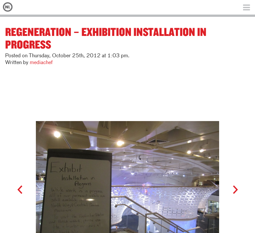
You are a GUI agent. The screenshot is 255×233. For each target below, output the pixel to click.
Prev (23, 190)
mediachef (41, 62)
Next (232, 190)
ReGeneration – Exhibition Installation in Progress (106, 37)
